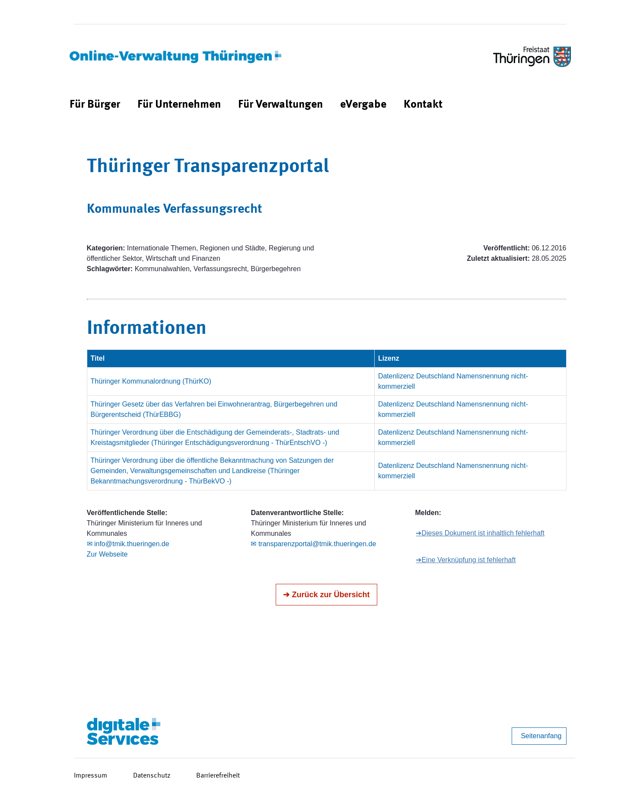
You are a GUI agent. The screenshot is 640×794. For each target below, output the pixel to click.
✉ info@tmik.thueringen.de (128, 543)
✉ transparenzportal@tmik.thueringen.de (313, 543)
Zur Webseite (107, 554)
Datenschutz (151, 775)
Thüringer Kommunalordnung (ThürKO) (151, 381)
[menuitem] (95, 104)
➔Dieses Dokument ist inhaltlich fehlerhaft (480, 533)
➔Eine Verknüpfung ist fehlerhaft (466, 559)
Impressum (90, 775)
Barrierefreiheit (218, 775)
